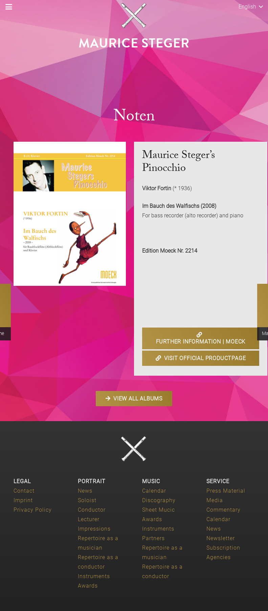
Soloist (87, 500)
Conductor (92, 510)
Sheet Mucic (158, 510)
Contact (24, 491)
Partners (153, 538)
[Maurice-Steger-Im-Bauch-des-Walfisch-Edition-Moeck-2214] (70, 214)
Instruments (94, 576)
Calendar (154, 491)
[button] (9, 6)
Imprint (23, 500)
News (85, 491)
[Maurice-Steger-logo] (134, 15)
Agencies (218, 557)
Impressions (94, 529)
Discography (159, 500)
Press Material (225, 491)
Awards (88, 586)
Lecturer (88, 519)
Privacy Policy (33, 510)
